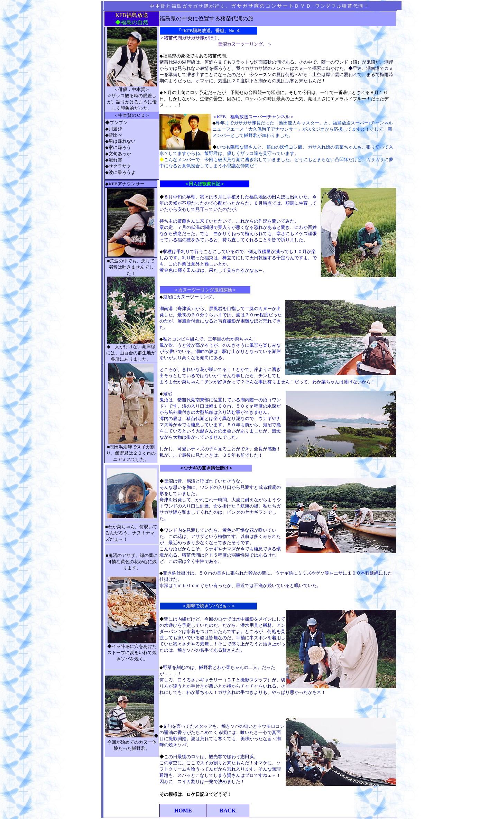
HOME (183, 810)
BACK (228, 810)
